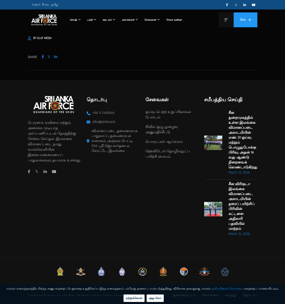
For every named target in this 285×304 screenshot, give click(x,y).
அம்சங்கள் (128, 19)
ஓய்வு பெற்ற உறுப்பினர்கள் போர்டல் (168, 115)
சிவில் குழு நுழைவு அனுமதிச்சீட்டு (161, 129)
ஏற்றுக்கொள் (134, 298)
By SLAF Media (40, 38)
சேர (245, 20)
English (36, 5)
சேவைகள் (150, 19)
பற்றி (90, 19)
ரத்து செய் (155, 298)
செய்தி (73, 19)
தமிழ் (54, 5)
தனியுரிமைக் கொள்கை (227, 289)
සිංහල (45, 5)
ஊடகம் (107, 19)
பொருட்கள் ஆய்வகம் (164, 141)
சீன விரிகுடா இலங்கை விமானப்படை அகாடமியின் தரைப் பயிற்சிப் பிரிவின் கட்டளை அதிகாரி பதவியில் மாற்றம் (241, 206)
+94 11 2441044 (103, 112)
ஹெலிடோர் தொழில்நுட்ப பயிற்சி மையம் (167, 154)
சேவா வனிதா (174, 19)
